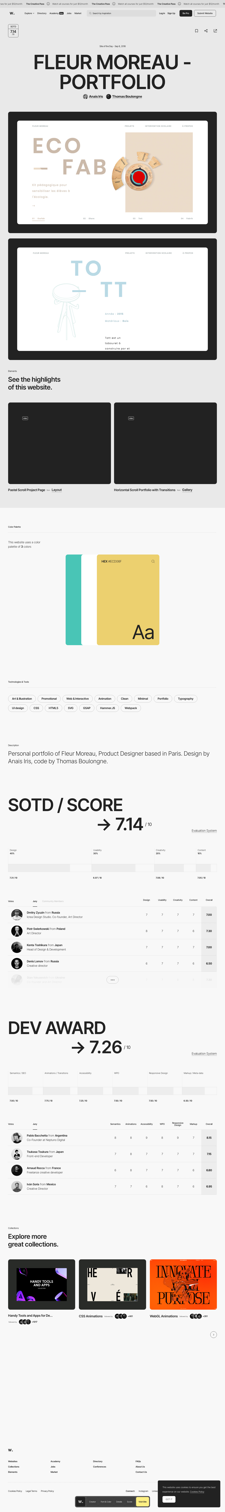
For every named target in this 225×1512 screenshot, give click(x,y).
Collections (13, 1466)
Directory (41, 13)
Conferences (99, 1466)
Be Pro (186, 13)
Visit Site (143, 1501)
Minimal (143, 698)
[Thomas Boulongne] (124, 96)
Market (78, 13)
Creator (92, 1501)
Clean (124, 698)
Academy (57, 13)
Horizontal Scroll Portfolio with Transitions (144, 490)
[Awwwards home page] (80, 1501)
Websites (12, 1461)
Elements (12, 1472)
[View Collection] (41, 1284)
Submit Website (205, 13)
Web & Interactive (77, 698)
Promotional (49, 698)
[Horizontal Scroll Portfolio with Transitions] (165, 443)
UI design (18, 708)
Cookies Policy (15, 1491)
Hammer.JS (107, 708)
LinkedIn (156, 1491)
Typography (185, 698)
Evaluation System (204, 830)
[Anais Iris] (93, 96)
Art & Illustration (22, 698)
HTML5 (53, 708)
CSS (36, 708)
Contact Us (141, 1472)
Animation (104, 698)
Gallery (187, 490)
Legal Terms (31, 1491)
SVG (70, 708)
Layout (57, 490)
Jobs (69, 13)
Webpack (131, 708)
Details (119, 1501)
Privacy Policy (47, 1491)
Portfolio (163, 698)
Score (129, 1501)
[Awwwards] (12, 13)
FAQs (138, 1461)
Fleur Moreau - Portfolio (112, 72)
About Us (140, 1466)
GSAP (86, 708)
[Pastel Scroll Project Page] (59, 443)
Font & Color (106, 1501)
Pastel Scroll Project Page (26, 490)
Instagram (143, 1491)
